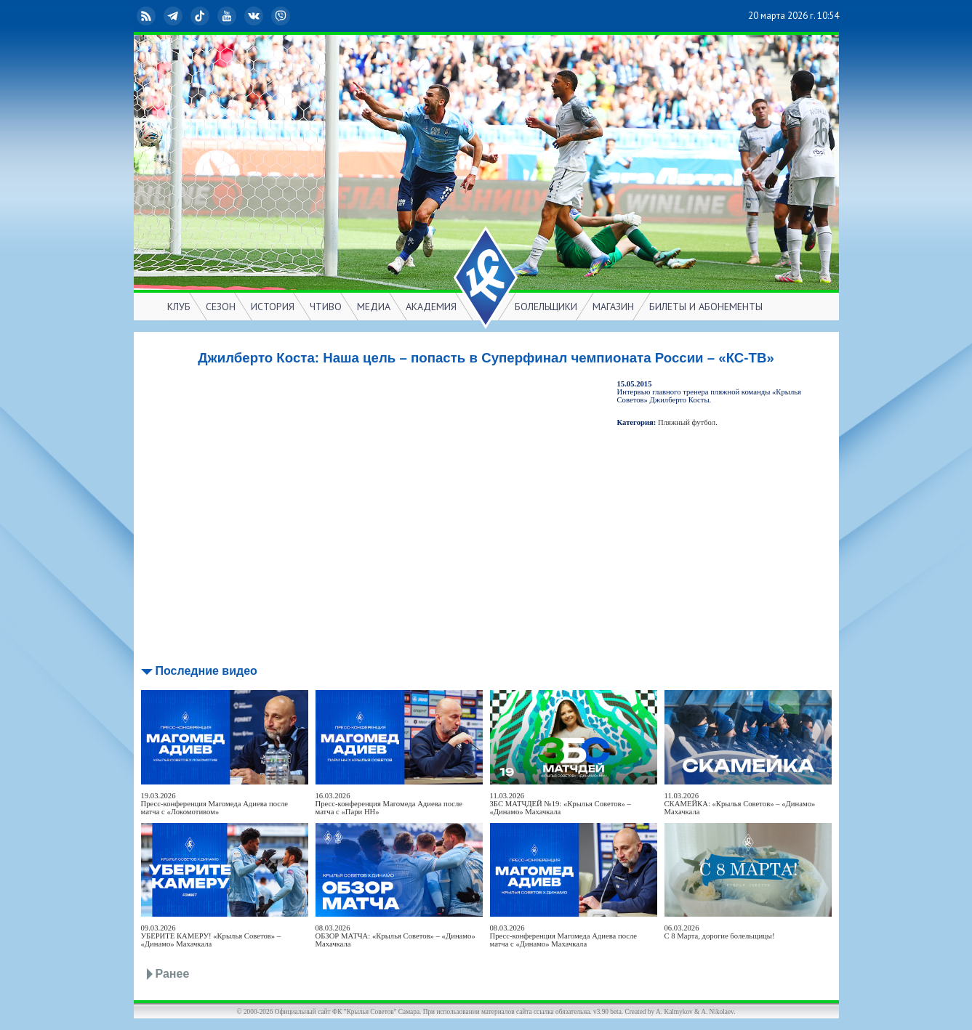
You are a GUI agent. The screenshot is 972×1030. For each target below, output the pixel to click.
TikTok (201, 16)
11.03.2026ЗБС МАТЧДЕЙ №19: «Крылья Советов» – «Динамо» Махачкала (560, 804)
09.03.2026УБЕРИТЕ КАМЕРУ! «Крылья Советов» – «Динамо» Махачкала (211, 936)
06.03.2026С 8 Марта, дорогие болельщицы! (719, 932)
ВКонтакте (255, 16)
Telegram (174, 16)
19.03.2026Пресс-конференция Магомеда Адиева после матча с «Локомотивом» (215, 804)
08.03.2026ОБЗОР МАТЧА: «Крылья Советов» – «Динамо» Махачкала (395, 936)
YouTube (228, 16)
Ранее (173, 974)
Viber (282, 16)
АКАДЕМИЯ (431, 306)
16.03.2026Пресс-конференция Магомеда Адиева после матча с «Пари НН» (389, 804)
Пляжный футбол (686, 422)
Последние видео (206, 671)
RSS (147, 16)
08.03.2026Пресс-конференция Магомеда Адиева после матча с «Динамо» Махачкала (564, 936)
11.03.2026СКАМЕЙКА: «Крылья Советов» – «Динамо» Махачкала (740, 804)
